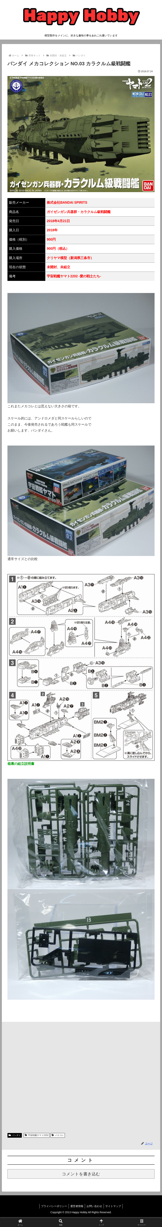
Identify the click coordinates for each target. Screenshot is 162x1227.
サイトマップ (114, 1206)
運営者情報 (76, 1206)
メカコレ (58, 1135)
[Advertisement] (81, 1076)
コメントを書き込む (81, 1174)
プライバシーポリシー (53, 1206)
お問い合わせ (95, 1206)
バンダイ (15, 1135)
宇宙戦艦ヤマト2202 (37, 1135)
